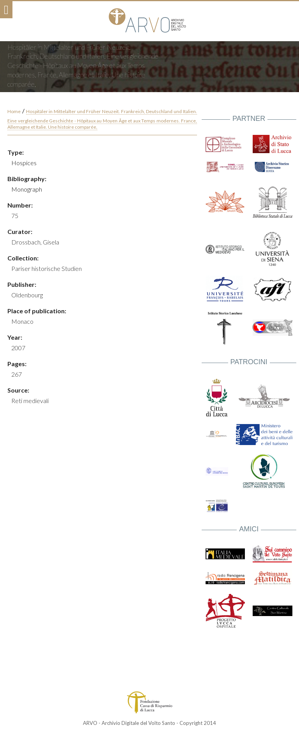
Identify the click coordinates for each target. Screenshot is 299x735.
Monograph (26, 189)
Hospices (24, 162)
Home (14, 111)
